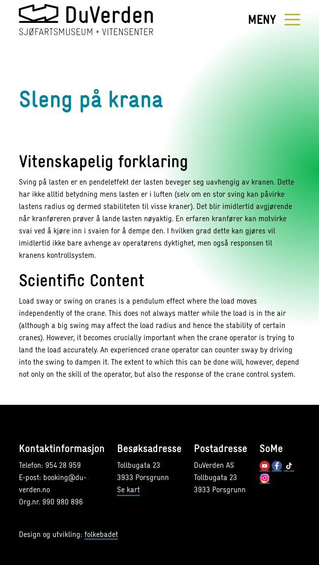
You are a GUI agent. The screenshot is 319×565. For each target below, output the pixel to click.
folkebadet (101, 535)
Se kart (128, 489)
